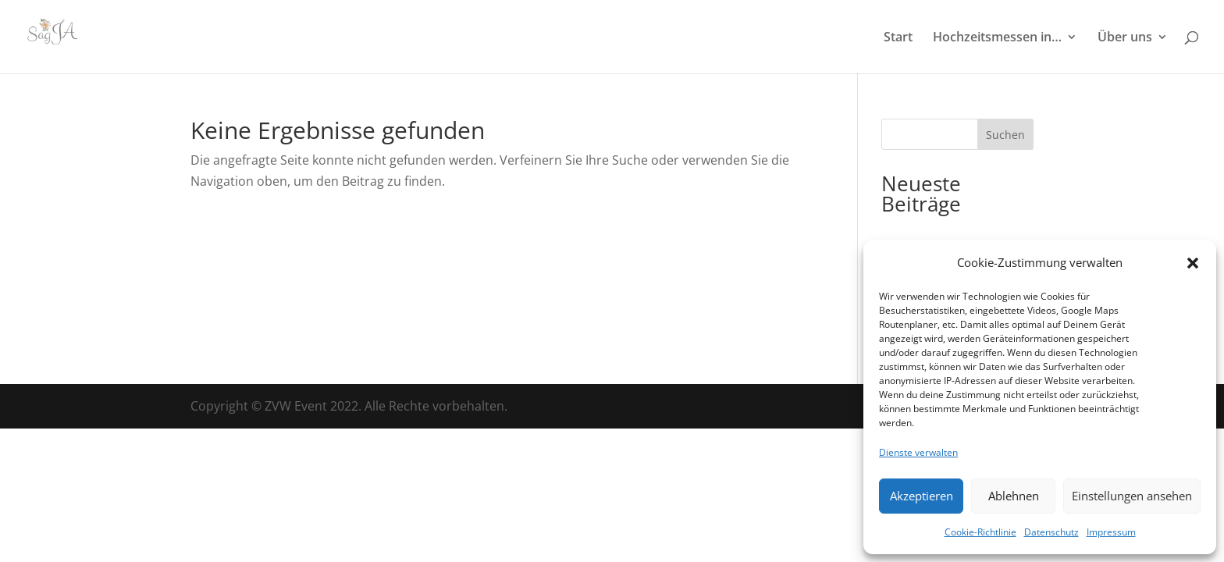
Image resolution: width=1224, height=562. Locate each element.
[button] (1193, 263)
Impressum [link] (1111, 532)
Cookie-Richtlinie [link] (980, 532)
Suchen (1005, 134)
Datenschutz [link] (1051, 532)
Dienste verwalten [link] (918, 452)
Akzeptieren (921, 495)
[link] (65, 35)
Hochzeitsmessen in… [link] (997, 38)
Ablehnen (1013, 495)
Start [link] (898, 38)
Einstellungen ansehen (1132, 495)
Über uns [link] (1125, 38)
